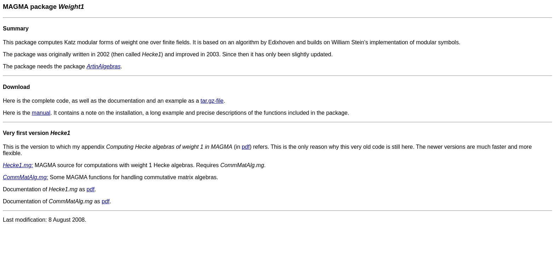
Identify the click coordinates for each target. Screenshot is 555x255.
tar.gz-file (212, 101)
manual (41, 113)
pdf (246, 147)
